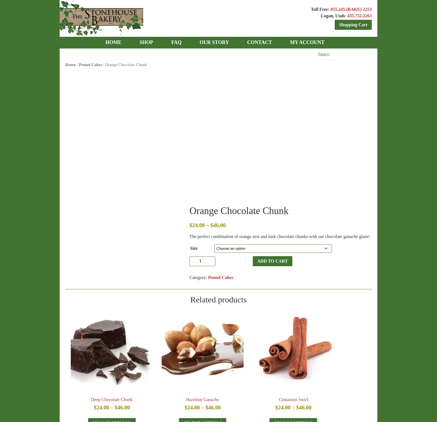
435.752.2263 (359, 15)
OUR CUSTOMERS (213, 380)
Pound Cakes (90, 63)
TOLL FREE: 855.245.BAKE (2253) (219, 353)
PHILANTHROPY (171, 380)
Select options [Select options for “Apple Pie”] (332, 321)
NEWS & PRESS (132, 380)
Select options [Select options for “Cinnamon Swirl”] (256, 321)
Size (229, 117)
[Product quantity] (233, 131)
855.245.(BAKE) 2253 (351, 9)
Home (70, 63)
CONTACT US (306, 380)
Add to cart (262, 130)
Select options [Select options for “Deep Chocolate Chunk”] (103, 321)
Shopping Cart (353, 24)
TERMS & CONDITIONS (262, 380)
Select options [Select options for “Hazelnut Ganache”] (179, 321)
